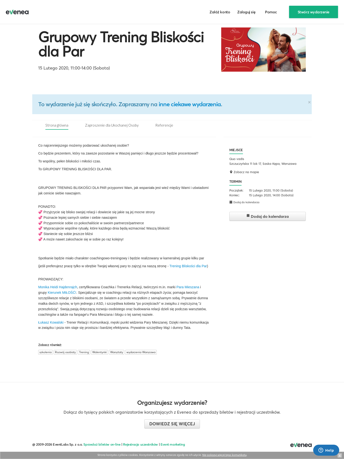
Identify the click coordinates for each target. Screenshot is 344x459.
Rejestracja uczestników (140, 444)
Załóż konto (220, 12)
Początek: (236, 190)
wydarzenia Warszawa (141, 352)
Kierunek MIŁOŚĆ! (62, 292)
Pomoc (271, 12)
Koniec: (234, 195)
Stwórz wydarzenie (313, 12)
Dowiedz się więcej (172, 424)
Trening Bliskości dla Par (188, 266)
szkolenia (45, 352)
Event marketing (173, 444)
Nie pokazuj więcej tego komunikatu (224, 455)
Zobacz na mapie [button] (244, 172)
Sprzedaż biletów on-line (101, 444)
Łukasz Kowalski (51, 322)
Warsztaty (116, 352)
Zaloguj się (246, 12)
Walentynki (99, 352)
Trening (84, 352)
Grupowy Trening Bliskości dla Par (121, 44)
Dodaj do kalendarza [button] (244, 202)
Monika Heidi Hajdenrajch (57, 287)
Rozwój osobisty (65, 352)
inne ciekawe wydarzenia (190, 104)
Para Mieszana (187, 287)
